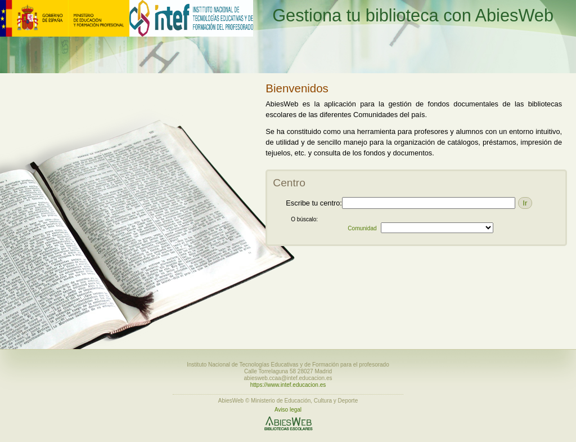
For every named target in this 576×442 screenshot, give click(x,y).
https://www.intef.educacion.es (288, 385)
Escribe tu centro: (314, 203)
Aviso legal (288, 410)
